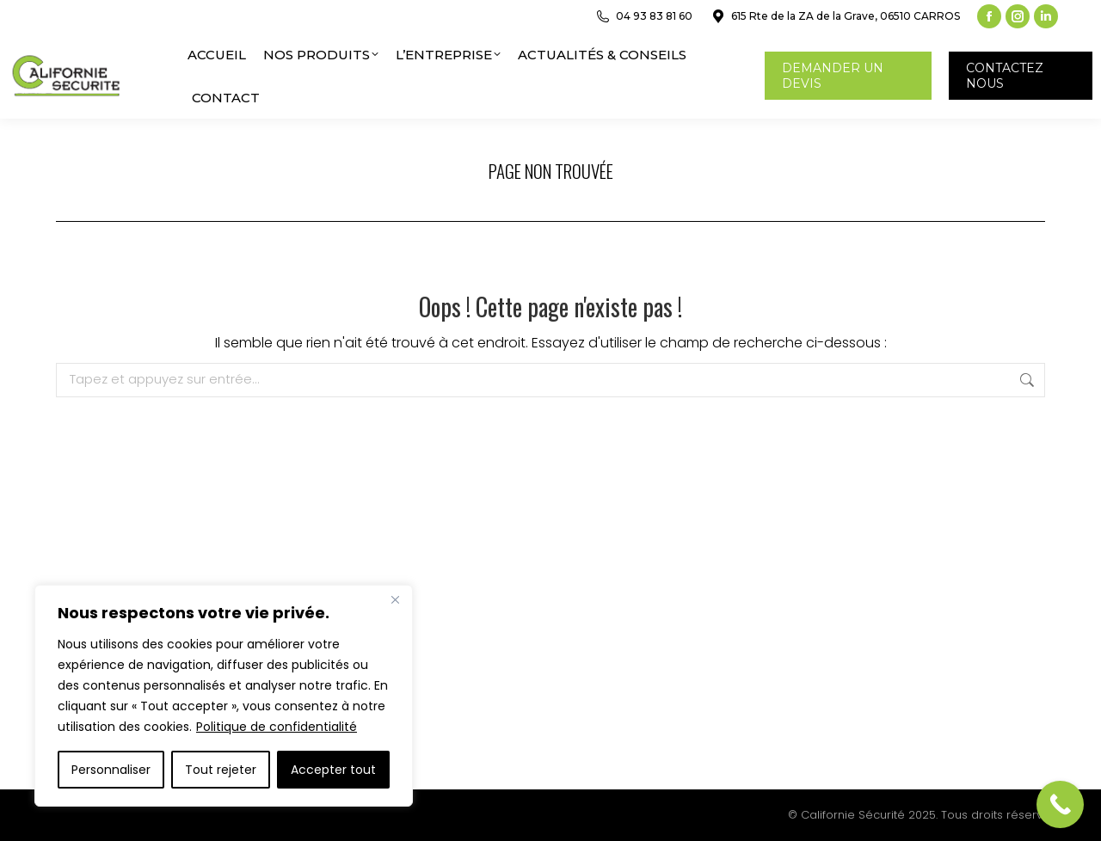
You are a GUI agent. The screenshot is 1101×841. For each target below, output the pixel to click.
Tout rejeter (220, 769)
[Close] (394, 599)
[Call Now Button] (1060, 804)
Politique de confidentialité (276, 726)
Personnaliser (111, 769)
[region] (223, 696)
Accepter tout (333, 769)
